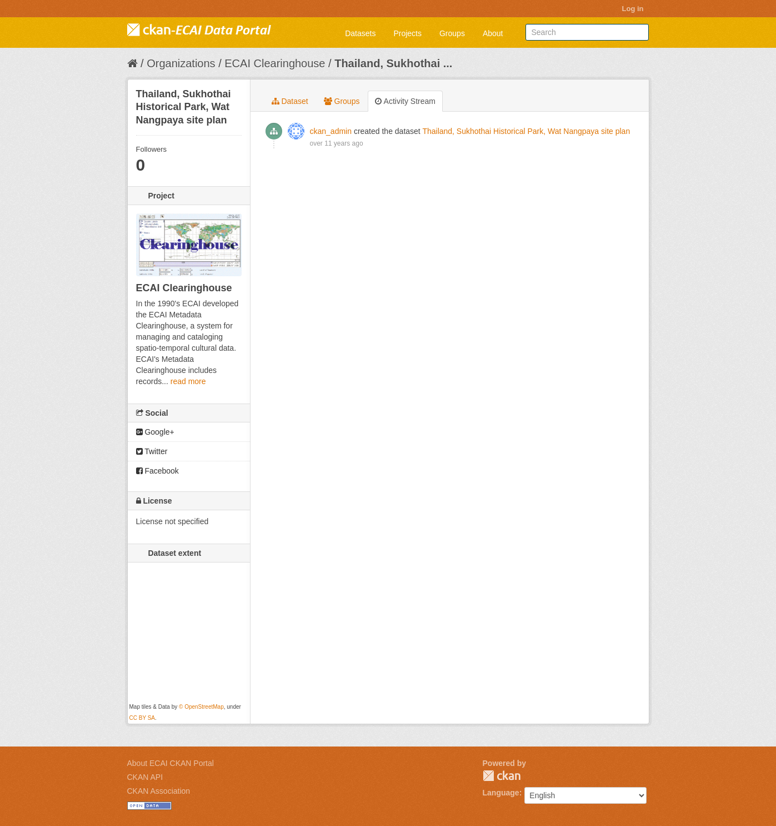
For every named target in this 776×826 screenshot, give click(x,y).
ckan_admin (331, 131)
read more (188, 381)
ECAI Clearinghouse (274, 63)
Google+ (155, 431)
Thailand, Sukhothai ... (393, 63)
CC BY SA (142, 718)
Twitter (152, 451)
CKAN (501, 776)
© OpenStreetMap (201, 707)
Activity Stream (405, 101)
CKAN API (145, 777)
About (493, 33)
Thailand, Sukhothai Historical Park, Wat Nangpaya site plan (526, 131)
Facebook (157, 470)
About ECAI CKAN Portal (170, 763)
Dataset (290, 101)
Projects (407, 33)
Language (501, 792)
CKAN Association (159, 791)
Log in (633, 8)
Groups (452, 33)
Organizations (181, 63)
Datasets (360, 33)
